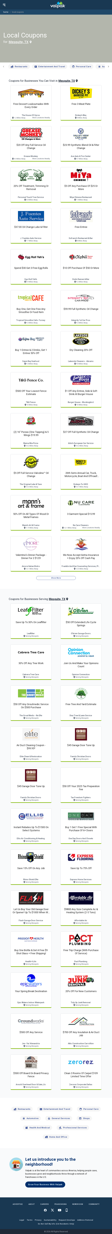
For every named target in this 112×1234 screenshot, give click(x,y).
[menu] (4, 5)
